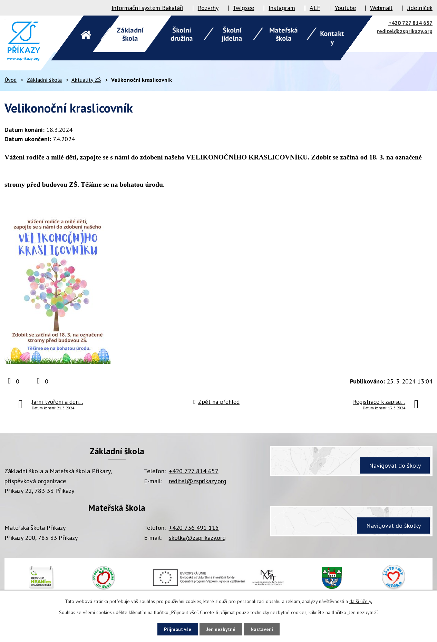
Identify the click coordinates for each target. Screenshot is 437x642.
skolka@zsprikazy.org (197, 538)
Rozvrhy (208, 8)
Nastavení (263, 629)
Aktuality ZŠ (86, 79)
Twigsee (243, 8)
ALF (315, 8)
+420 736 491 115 (194, 528)
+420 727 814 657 (410, 22)
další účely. (360, 601)
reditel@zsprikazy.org (405, 31)
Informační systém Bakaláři (147, 8)
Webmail (381, 8)
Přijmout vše (176, 629)
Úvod (10, 79)
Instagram (282, 8)
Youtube (345, 8)
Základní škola (44, 79)
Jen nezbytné (221, 629)
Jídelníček (420, 8)
